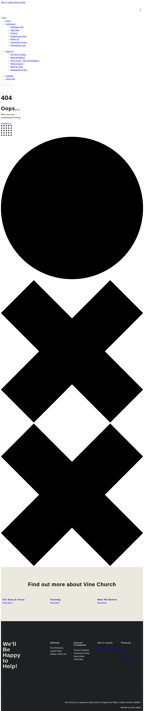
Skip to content (7, 2)
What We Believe (107, 599)
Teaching (55, 599)
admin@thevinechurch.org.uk (109, 648)
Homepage (6, 124)
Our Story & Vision (14, 599)
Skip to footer (19, 2)
